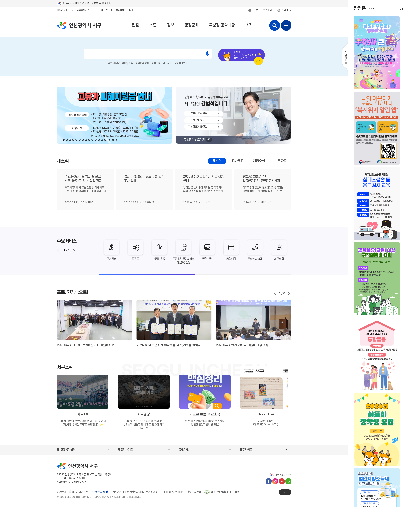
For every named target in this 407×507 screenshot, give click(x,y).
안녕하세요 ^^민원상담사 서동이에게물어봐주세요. (245, 55)
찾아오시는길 (194, 491)
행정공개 (191, 25)
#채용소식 (127, 63)
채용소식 (259, 161)
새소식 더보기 (72, 160)
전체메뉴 (286, 25)
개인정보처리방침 (100, 491)
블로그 (288, 481)
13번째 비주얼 (101, 139)
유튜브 (282, 481)
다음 (116, 139)
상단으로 (285, 492)
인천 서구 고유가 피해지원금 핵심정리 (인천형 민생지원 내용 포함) (204, 422)
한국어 (285, 10)
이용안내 (61, 491)
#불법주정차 (142, 63)
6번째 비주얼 (79, 139)
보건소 (109, 10)
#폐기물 (156, 63)
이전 (109, 139)
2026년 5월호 (265, 423)
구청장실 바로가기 (198, 140)
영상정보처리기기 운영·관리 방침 (143, 491)
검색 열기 (274, 25)
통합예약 (120, 10)
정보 (170, 25)
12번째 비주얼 (98, 139)
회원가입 (267, 10)
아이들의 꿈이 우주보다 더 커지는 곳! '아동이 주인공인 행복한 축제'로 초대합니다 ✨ (83, 422)
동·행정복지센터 (66, 449)
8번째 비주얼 (85, 139)
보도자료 (281, 161)
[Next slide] (73, 250)
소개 (249, 25)
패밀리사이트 (63, 10)
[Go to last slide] (58, 250)
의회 (100, 10)
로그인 (255, 10)
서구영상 (143, 414)
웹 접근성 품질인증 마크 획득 (222, 491)
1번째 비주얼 (63, 139)
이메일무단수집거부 (174, 491)
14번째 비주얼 (105, 139)
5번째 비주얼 (76, 139)
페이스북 (269, 481)
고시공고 (237, 161)
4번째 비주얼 (73, 139)
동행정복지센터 (84, 10)
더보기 (92, 292)
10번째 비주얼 (92, 139)
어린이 (131, 10)
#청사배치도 (181, 63)
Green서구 (266, 414)
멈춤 (112, 139)
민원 (135, 25)
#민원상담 (113, 63)
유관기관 (184, 449)
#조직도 (167, 63)
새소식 (217, 161)
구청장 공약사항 (222, 25)
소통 (152, 25)
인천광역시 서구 (79, 25)
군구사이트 (246, 449)
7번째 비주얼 (82, 139)
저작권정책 (118, 491)
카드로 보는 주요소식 (204, 414)
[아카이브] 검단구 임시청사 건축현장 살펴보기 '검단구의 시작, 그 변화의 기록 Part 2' (143, 424)
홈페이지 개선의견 (78, 491)
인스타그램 (275, 481)
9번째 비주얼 (89, 139)
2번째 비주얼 (66, 139)
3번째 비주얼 (69, 139)
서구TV (82, 414)
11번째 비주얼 (95, 139)
